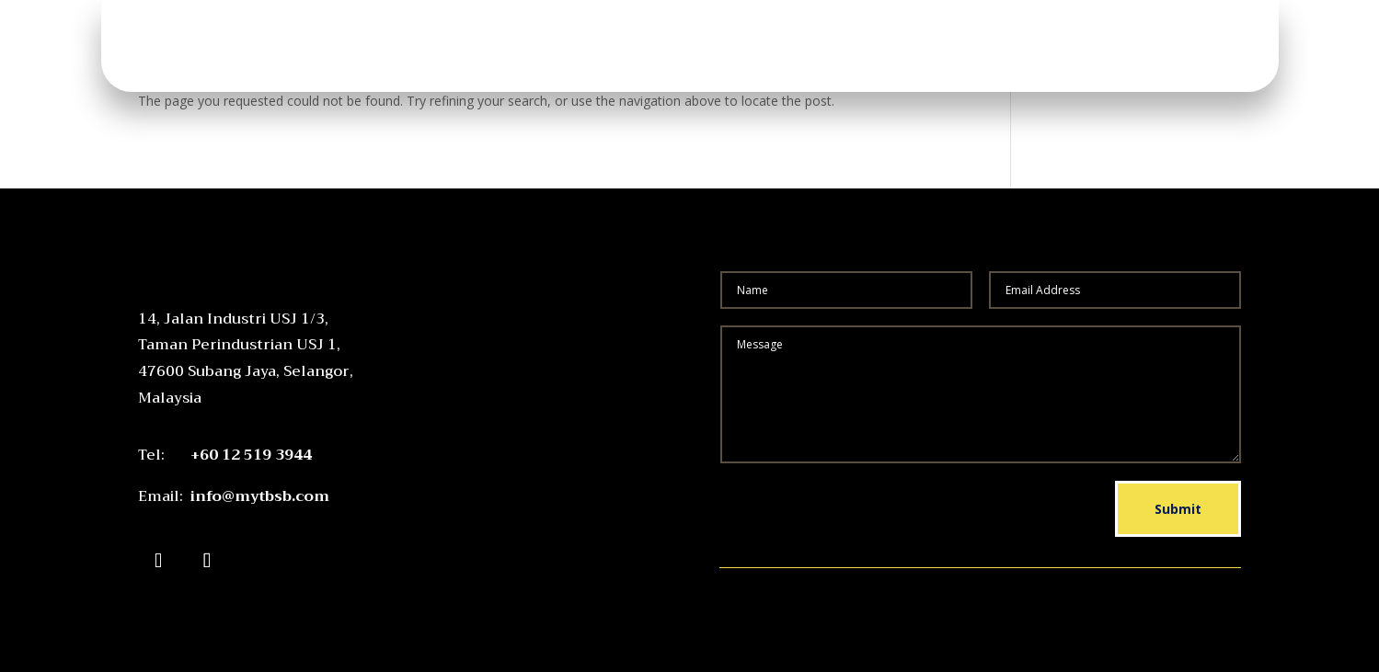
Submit (1178, 509)
